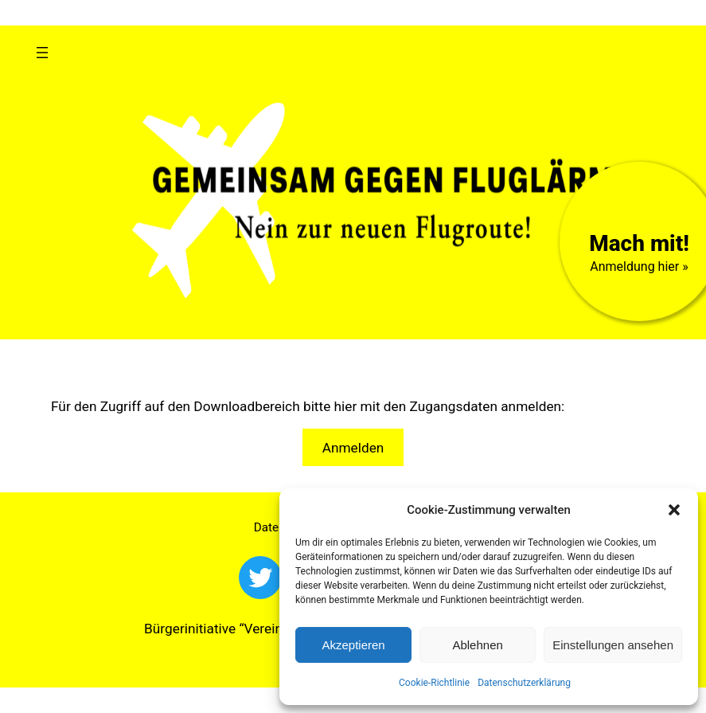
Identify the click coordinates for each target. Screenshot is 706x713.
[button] (674, 510)
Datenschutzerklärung (524, 682)
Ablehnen (477, 645)
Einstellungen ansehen (612, 645)
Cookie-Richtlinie (434, 682)
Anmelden (353, 448)
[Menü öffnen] (42, 52)
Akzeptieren (353, 645)
